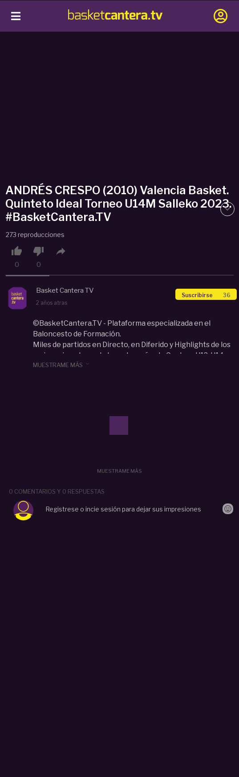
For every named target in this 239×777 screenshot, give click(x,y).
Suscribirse (206, 295)
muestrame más (62, 364)
